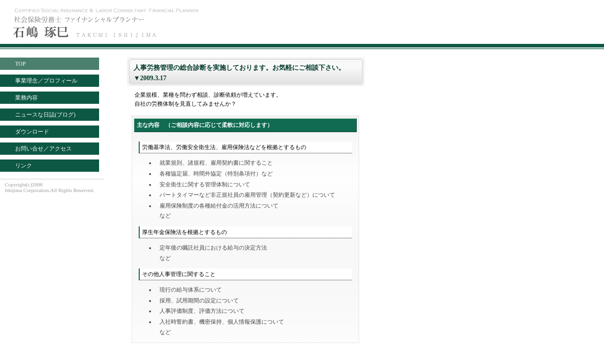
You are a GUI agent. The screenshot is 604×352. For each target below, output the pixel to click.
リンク (23, 165)
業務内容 (26, 97)
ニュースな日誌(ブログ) (45, 114)
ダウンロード (32, 131)
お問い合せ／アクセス (43, 148)
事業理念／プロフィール (46, 80)
